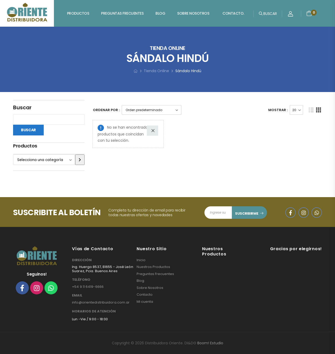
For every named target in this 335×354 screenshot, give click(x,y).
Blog (160, 13)
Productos (78, 13)
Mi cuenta (145, 302)
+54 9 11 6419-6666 (88, 286)
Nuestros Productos (153, 267)
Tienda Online (156, 70)
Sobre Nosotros (193, 13)
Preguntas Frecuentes (122, 13)
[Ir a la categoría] (80, 160)
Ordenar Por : (106, 109)
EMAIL (77, 295)
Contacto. (233, 13)
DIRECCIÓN (82, 260)
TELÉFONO (81, 280)
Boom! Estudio (210, 343)
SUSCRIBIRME (246, 213)
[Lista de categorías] (44, 160)
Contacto (145, 295)
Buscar (22, 107)
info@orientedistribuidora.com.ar (101, 302)
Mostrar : (278, 109)
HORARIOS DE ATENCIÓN (94, 311)
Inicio (141, 260)
